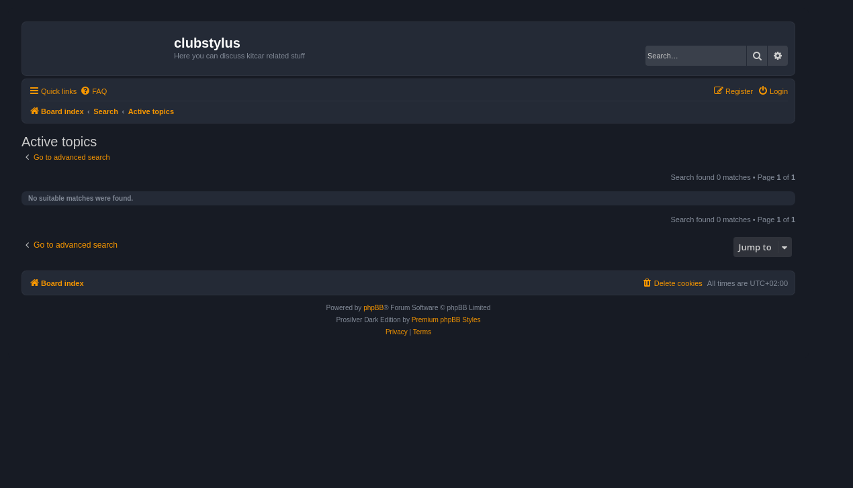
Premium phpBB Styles (446, 320)
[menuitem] (93, 91)
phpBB (373, 307)
